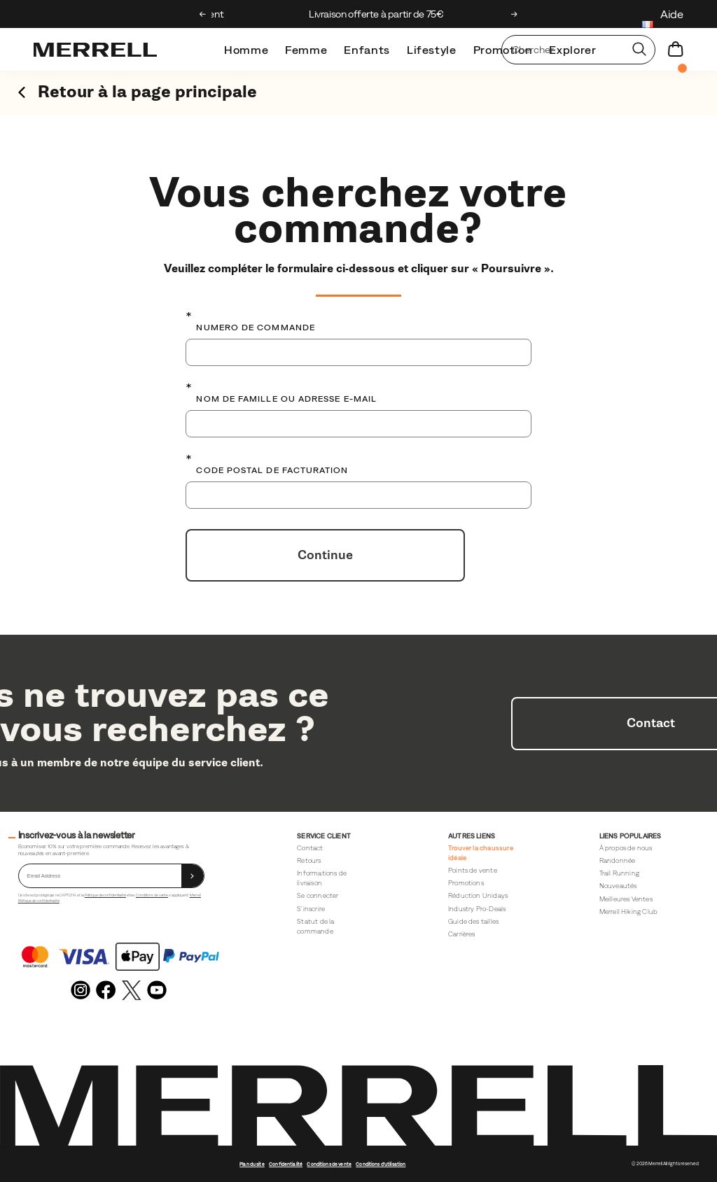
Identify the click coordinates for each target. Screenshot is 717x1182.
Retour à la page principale (136, 92)
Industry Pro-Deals (477, 909)
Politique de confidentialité (105, 895)
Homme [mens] (246, 49)
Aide (671, 14)
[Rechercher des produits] (563, 50)
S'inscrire (311, 909)
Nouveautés (618, 885)
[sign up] (192, 875)
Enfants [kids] (366, 49)
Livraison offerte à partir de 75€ (419, 14)
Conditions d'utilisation (380, 1164)
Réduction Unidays (478, 895)
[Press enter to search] (639, 50)
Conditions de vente (152, 895)
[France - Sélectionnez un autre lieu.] (647, 26)
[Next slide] (514, 14)
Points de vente (472, 870)
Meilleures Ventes (626, 899)
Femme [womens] (306, 49)
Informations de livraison (322, 878)
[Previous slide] (203, 14)
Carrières (461, 934)
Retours (309, 860)
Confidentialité (285, 1164)
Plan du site (252, 1164)
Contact (310, 848)
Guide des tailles (473, 921)
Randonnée (617, 860)
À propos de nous (626, 848)
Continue (325, 555)
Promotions (466, 883)
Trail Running (619, 873)
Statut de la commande (315, 926)
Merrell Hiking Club (628, 911)
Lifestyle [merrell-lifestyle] (432, 49)
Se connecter (317, 895)
